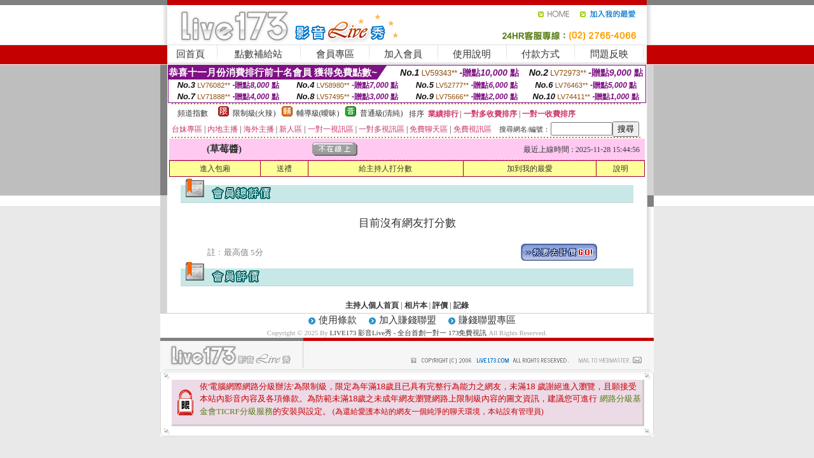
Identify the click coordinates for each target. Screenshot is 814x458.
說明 (620, 168)
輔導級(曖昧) (318, 113)
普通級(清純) (381, 113)
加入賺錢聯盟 (407, 320)
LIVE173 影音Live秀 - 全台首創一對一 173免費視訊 (408, 333)
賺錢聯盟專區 (487, 320)
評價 (440, 305)
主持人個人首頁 (372, 305)
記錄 (461, 305)
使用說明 (472, 54)
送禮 (284, 168)
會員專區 (335, 54)
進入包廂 (215, 168)
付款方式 (540, 54)
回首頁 (190, 54)
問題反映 (609, 54)
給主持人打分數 (385, 168)
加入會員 (403, 54)
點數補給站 (258, 54)
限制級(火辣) (254, 113)
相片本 (415, 305)
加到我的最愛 (530, 168)
